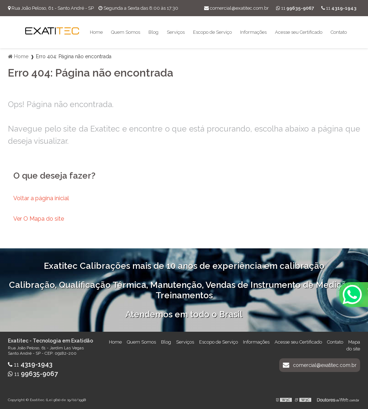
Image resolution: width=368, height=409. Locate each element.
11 (338, 8)
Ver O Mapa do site (38, 218)
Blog (153, 32)
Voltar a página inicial (41, 198)
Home (96, 32)
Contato (339, 32)
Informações (253, 32)
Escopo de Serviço (212, 32)
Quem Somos (125, 32)
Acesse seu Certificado (298, 32)
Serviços (176, 32)
